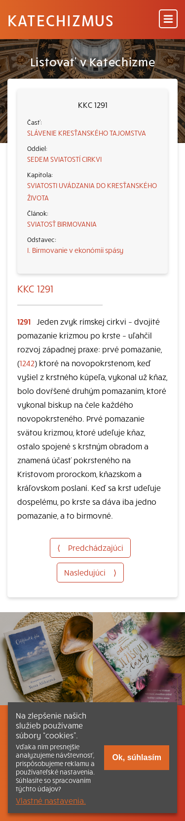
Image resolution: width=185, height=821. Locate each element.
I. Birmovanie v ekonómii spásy (75, 249)
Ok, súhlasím (136, 757)
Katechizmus (60, 20)
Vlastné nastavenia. (51, 800)
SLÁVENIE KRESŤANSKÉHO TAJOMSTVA (86, 132)
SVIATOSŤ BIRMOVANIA (62, 223)
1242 (27, 363)
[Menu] (168, 19)
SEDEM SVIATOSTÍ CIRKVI (64, 158)
